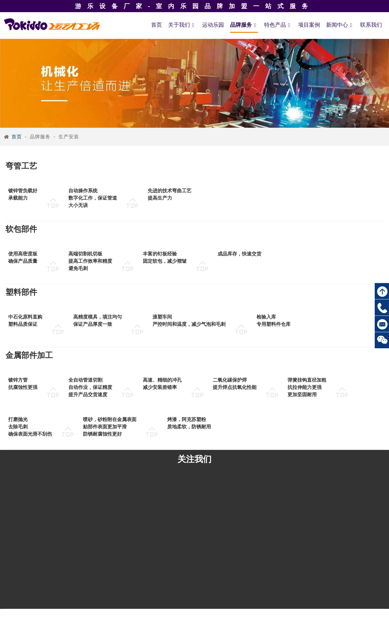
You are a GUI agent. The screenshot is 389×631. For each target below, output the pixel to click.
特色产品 (278, 25)
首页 (156, 25)
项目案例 (309, 25)
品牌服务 (244, 25)
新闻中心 (340, 25)
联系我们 (371, 25)
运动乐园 (213, 25)
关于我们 (182, 25)
